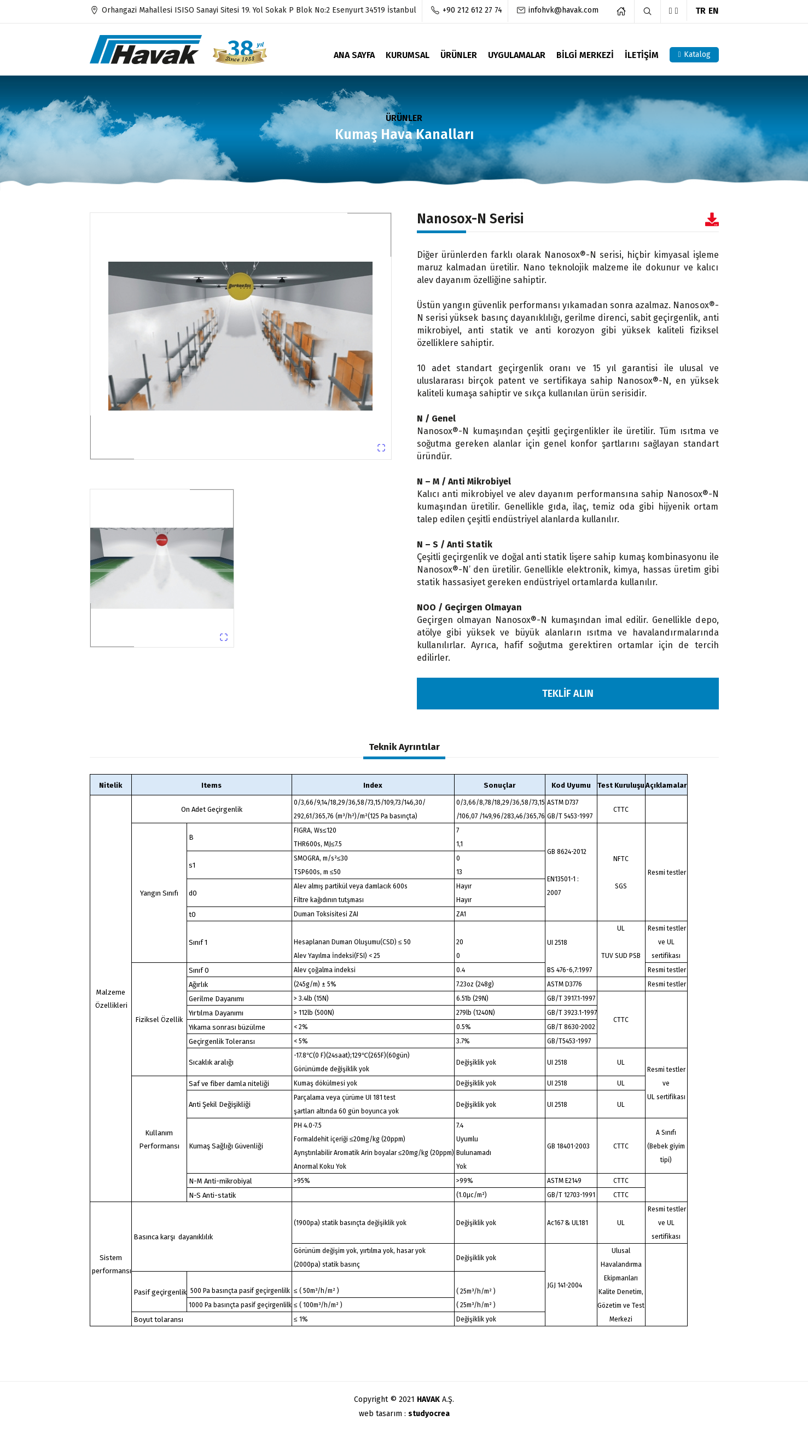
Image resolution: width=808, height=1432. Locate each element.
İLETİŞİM (642, 55)
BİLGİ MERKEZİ (585, 55)
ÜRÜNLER (458, 55)
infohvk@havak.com (563, 9)
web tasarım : (404, 1413)
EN (713, 10)
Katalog (694, 55)
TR (700, 10)
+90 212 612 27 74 (472, 9)
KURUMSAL (407, 55)
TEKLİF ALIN (568, 694)
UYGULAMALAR (516, 55)
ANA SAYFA (354, 55)
